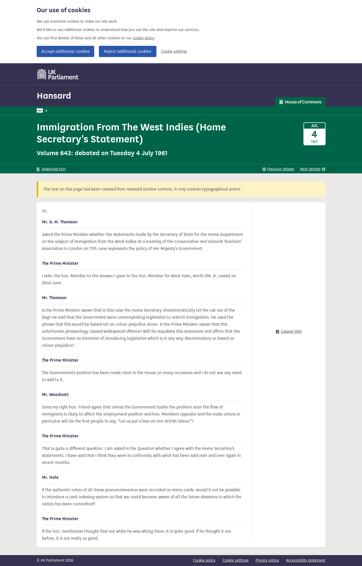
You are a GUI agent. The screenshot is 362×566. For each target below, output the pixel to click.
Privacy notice (267, 560)
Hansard (54, 95)
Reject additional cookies (127, 51)
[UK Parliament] (58, 74)
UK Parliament (48, 110)
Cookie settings (174, 51)
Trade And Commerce (119, 110)
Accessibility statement (305, 560)
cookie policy (143, 38)
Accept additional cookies (65, 51)
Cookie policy (204, 560)
